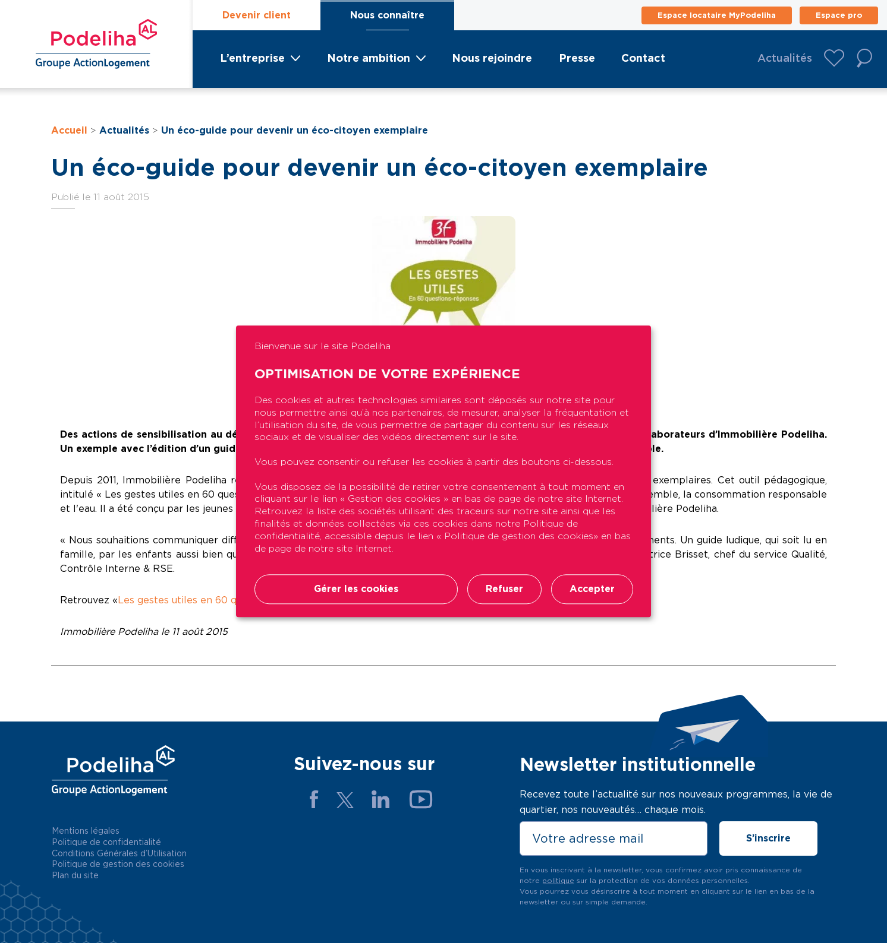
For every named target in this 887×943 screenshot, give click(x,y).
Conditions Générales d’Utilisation (119, 853)
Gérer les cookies (356, 589)
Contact (643, 58)
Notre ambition (368, 58)
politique (558, 880)
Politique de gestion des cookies (118, 864)
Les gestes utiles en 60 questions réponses (220, 600)
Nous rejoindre (492, 58)
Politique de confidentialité (106, 842)
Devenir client (256, 15)
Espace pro (839, 15)
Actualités (784, 58)
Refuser (504, 589)
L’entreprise (252, 58)
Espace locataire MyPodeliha (717, 15)
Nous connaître (387, 15)
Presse (577, 58)
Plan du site (75, 875)
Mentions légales (85, 831)
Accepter (592, 589)
